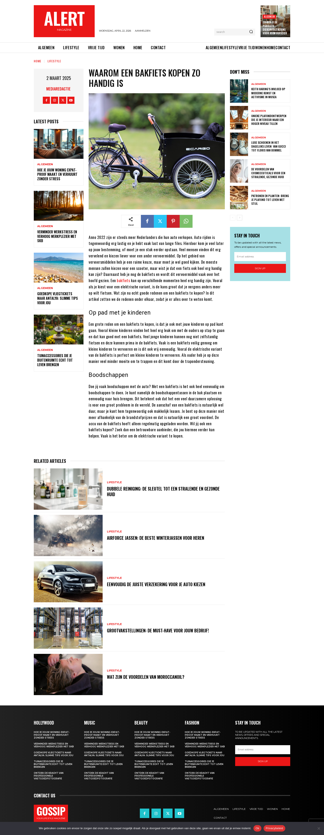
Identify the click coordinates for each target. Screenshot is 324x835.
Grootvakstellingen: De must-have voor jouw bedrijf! (158, 630)
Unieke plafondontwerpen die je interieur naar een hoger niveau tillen (268, 119)
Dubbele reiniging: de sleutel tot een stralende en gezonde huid (163, 491)
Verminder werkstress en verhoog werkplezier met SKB (57, 236)
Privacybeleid (274, 828)
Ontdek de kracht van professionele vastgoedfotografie (48, 776)
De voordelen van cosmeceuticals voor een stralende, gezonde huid (268, 173)
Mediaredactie (58, 89)
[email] (260, 256)
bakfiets (123, 280)
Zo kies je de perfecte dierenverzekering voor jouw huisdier (275, 27)
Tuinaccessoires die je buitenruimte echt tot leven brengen (55, 360)
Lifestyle (54, 61)
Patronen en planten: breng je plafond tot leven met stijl (270, 199)
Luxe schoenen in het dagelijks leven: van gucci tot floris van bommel (268, 146)
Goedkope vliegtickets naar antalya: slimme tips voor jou (57, 298)
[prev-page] (232, 217)
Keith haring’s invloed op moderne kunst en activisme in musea (268, 93)
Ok (257, 828)
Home (37, 61)
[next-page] (239, 217)
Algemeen (269, 16)
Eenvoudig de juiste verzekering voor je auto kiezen (156, 584)
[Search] (251, 32)
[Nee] (318, 828)
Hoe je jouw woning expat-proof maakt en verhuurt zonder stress (57, 174)
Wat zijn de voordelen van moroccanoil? (145, 677)
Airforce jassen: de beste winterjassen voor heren (155, 538)
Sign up (260, 268)
